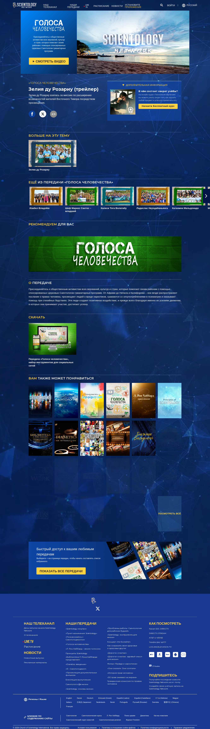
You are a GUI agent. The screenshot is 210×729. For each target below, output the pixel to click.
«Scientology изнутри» (76, 626)
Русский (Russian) (140, 699)
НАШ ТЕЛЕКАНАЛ (50, 6)
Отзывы (156, 663)
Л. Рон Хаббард (113, 713)
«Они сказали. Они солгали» (121, 665)
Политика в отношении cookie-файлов (118, 725)
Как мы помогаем (161, 713)
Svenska (155, 699)
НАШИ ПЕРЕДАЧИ (73, 6)
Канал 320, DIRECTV (159, 626)
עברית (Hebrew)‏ (162, 695)
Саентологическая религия (110, 717)
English (69, 695)
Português (124, 699)
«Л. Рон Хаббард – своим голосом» (83, 646)
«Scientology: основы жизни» (80, 686)
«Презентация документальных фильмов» (81, 671)
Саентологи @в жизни (77, 681)
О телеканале (31, 632)
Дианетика (144, 713)
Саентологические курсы (92, 713)
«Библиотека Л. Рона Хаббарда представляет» (81, 655)
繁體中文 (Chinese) (171, 699)
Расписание (32, 643)
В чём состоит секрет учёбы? (158, 91)
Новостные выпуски (34, 655)
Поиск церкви (129, 713)
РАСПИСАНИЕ (101, 6)
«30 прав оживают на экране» (122, 674)
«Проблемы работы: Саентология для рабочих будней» (124, 626)
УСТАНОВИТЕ (133, 6)
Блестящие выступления (78, 677)
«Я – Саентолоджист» (76, 666)
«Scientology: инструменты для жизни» (122, 633)
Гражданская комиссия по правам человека (124, 679)
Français (69, 704)
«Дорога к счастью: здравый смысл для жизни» (124, 655)
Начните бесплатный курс (158, 106)
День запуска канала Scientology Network (40, 626)
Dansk (79, 695)
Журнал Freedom (133, 717)
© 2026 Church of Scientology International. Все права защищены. (41, 725)
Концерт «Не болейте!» (119, 639)
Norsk (112, 699)
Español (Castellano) (142, 695)
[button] (206, 196)
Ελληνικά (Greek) (105, 695)
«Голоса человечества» (77, 641)
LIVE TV (87, 6)
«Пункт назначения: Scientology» (81, 630)
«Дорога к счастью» (117, 650)
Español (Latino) (123, 695)
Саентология (71, 713)
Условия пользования (87, 725)
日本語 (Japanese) (84, 699)
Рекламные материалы (35, 659)
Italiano (69, 699)
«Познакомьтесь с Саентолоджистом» (75, 635)
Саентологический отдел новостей (80, 717)
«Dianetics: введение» (76, 661)
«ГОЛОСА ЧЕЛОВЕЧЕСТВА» (47, 82)
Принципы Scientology (76, 650)
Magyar (175, 695)
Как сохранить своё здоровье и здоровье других (122, 644)
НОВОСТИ (117, 6)
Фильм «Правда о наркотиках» (122, 661)
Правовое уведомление (184, 725)
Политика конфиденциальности (155, 725)
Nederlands (100, 699)
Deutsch (90, 695)
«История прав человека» (120, 670)
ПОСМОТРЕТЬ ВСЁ (169, 513)
